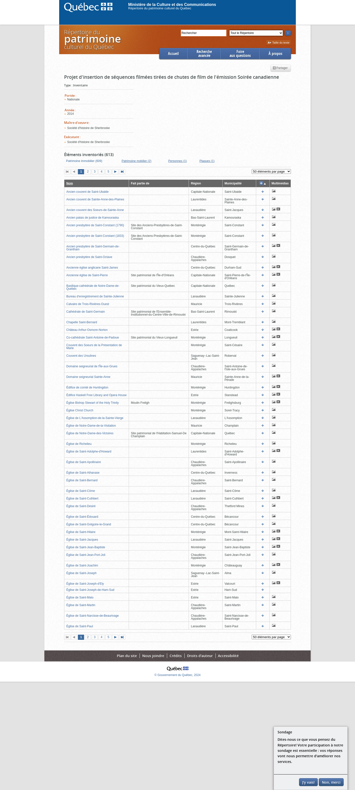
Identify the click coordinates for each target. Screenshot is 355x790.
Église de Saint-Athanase (83, 472)
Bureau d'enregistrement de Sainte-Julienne (95, 296)
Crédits (176, 655)
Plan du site (127, 655)
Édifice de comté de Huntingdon (87, 387)
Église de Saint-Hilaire (80, 532)
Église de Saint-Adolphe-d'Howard (88, 451)
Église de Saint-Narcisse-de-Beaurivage (92, 615)
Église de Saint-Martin (80, 605)
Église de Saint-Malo (79, 597)
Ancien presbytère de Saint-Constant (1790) (95, 225)
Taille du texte (278, 43)
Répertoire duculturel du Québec (92, 39)
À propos (275, 53)
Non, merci (331, 782)
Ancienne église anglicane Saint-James (92, 267)
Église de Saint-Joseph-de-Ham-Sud (90, 590)
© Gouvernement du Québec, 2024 (178, 675)
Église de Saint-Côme (80, 491)
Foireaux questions (240, 53)
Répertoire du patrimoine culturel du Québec (159, 8)
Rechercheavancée (204, 53)
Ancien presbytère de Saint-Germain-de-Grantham (92, 248)
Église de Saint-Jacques (82, 539)
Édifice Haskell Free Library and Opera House (96, 395)
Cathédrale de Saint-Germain (85, 311)
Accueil (173, 53)
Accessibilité (228, 655)
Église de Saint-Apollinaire (83, 462)
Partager (280, 68)
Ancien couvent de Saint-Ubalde (87, 191)
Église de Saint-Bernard (82, 480)
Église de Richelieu (78, 444)
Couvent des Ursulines (81, 355)
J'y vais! (308, 782)
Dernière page (123, 172)
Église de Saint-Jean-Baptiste (85, 547)
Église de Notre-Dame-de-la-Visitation (91, 425)
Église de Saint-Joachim (82, 565)
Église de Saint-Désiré (81, 506)
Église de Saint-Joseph (81, 573)
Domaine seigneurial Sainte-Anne (88, 377)
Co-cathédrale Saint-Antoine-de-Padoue (92, 337)
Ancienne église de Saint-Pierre (87, 275)
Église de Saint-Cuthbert (82, 498)
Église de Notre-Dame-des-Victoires (89, 433)
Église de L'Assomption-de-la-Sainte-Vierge (95, 418)
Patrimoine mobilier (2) (136, 161)
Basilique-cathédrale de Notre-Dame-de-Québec (92, 287)
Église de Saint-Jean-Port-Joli (85, 555)
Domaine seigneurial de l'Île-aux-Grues (91, 366)
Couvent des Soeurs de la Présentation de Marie (94, 346)
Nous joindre (153, 655)
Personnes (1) (177, 161)
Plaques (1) (206, 161)
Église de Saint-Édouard (82, 516)
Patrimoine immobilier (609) (84, 161)
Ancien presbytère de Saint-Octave (89, 257)
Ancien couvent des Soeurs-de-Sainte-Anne (95, 210)
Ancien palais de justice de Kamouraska (92, 217)
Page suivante (116, 172)
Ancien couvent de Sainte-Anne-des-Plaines (95, 199)
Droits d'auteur (200, 655)
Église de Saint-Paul (79, 626)
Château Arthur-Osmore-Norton (86, 330)
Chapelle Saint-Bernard (81, 322)
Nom (69, 183)
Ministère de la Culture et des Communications (172, 4)
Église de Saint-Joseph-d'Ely (85, 583)
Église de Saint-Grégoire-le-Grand (88, 524)
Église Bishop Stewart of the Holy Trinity (92, 402)
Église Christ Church (79, 410)
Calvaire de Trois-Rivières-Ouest (87, 304)
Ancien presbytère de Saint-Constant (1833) (95, 236)
